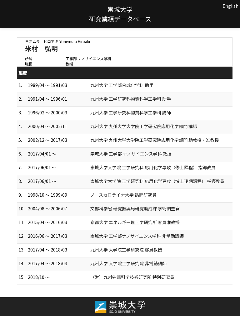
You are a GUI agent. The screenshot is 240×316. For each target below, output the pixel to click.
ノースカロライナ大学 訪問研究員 (123, 195)
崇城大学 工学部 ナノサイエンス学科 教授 (131, 154)
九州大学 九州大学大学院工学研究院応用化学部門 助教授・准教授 (154, 140)
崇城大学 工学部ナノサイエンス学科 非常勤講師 (137, 236)
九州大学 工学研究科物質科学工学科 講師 (130, 112)
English (230, 6)
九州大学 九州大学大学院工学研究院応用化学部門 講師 (143, 126)
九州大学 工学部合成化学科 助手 (121, 85)
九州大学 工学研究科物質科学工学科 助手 (130, 99)
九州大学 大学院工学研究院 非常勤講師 (128, 263)
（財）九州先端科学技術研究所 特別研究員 (132, 277)
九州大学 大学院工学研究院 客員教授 (126, 250)
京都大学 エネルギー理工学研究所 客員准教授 (135, 222)
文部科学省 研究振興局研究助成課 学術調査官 (135, 208)
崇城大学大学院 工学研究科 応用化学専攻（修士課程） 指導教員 (153, 167)
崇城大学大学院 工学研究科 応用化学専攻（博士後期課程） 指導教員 (157, 181)
